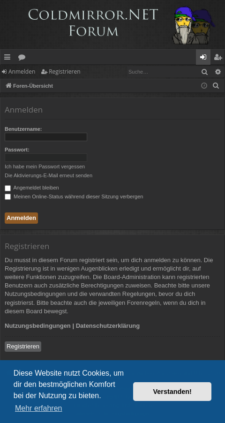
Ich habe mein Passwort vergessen (45, 166)
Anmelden (21, 72)
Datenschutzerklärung (108, 325)
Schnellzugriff (9, 59)
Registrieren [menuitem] (220, 59)
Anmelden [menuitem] (205, 59)
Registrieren (64, 72)
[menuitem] (216, 86)
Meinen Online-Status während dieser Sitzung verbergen (74, 196)
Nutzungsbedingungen (38, 325)
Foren (23, 59)
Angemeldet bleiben (32, 187)
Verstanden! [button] (172, 391)
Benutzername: (23, 129)
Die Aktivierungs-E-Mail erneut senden (48, 175)
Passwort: (17, 149)
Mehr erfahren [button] (38, 408)
